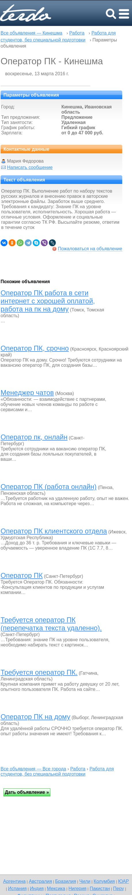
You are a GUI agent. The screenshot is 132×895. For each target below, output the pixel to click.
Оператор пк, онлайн (34, 437)
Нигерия (77, 888)
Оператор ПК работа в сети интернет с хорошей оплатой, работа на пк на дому (48, 301)
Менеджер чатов (27, 392)
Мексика (56, 888)
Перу (118, 888)
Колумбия (104, 881)
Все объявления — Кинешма (31, 33)
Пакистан (100, 888)
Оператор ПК (22, 575)
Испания (17, 888)
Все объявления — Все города (33, 768)
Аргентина (14, 881)
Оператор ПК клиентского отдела (54, 531)
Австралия (40, 881)
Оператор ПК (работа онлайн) (49, 486)
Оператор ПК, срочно (35, 348)
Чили (85, 881)
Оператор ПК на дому (35, 717)
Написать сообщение (29, 167)
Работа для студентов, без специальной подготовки (57, 771)
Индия (37, 888)
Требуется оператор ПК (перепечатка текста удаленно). (51, 624)
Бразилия (65, 881)
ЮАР (123, 881)
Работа (77, 33)
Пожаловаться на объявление (90, 248)
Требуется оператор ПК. (39, 672)
